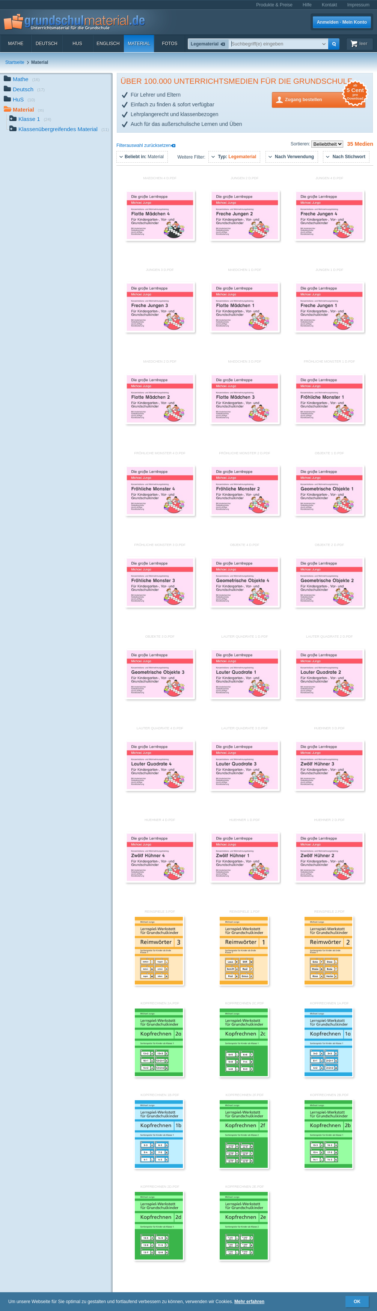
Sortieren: (301, 144)
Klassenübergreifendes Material (59, 130)
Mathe (15, 43)
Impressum (358, 5)
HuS (77, 43)
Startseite (14, 62)
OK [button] (357, 1301)
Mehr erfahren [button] (249, 1301)
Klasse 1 (30, 119)
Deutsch (46, 43)
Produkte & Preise (274, 5)
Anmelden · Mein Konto (342, 22)
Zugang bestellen (325, 99)
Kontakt (329, 5)
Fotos (169, 43)
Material (139, 43)
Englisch (108, 43)
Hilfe (307, 5)
